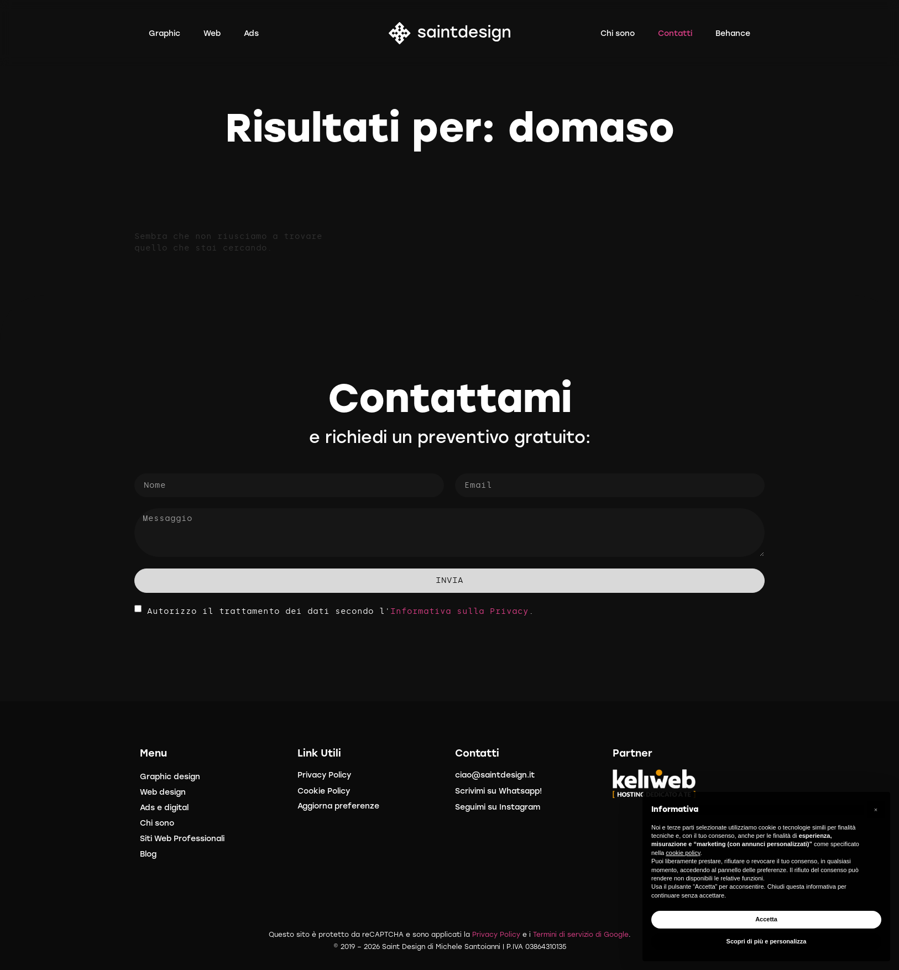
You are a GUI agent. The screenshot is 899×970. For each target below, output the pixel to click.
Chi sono (157, 823)
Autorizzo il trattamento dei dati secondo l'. (340, 611)
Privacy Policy (496, 934)
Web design (163, 792)
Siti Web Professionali (182, 838)
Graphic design (170, 776)
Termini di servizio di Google (581, 934)
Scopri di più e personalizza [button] (766, 941)
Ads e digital (164, 807)
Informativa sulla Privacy (459, 611)
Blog (148, 854)
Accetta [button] (766, 919)
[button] (876, 809)
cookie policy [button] (683, 852)
